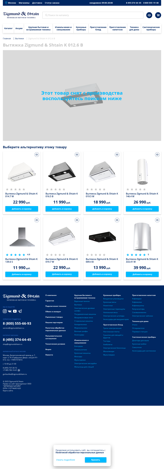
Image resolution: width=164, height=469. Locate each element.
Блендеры (78, 347)
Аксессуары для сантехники (144, 351)
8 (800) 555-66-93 (17, 324)
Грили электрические (112, 329)
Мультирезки (80, 360)
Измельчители (80, 350)
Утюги (134, 325)
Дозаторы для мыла (140, 341)
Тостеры (106, 342)
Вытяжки (78, 305)
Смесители (137, 348)
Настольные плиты (111, 332)
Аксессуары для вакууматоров (116, 320)
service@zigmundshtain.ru (13, 329)
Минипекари (108, 352)
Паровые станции (140, 332)
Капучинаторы (138, 309)
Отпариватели (138, 329)
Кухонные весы (109, 303)
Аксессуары (79, 335)
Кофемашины (138, 306)
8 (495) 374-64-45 (17, 340)
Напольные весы (110, 313)
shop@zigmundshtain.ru (12, 345)
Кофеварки (137, 299)
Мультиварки (109, 355)
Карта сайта (8, 391)
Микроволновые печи (83, 318)
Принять (95, 459)
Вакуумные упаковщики (113, 299)
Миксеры (78, 357)
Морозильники (80, 328)
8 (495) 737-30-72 (10, 368)
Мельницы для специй (84, 367)
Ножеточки (108, 306)
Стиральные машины (83, 321)
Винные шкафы (81, 332)
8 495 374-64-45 (133, 3)
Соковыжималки (139, 313)
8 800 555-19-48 (151, 3)
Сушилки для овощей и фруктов (113, 337)
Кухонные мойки (139, 344)
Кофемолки (137, 303)
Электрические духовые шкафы (84, 310)
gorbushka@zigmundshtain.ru (15, 375)
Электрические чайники (142, 316)
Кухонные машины (82, 354)
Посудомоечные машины (85, 315)
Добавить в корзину (22, 209)
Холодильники (80, 325)
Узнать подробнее (65, 460)
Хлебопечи (107, 345)
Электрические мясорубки (85, 364)
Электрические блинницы (114, 348)
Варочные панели (82, 302)
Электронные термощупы (114, 309)
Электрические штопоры (113, 316)
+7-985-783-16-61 (10, 371)
